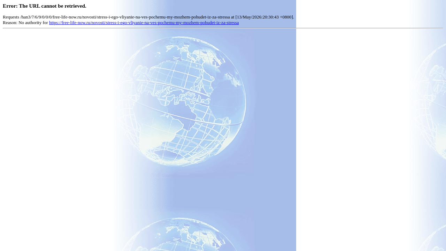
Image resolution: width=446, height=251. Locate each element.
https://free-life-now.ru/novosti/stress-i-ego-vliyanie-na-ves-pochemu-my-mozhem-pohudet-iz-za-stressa (144, 22)
